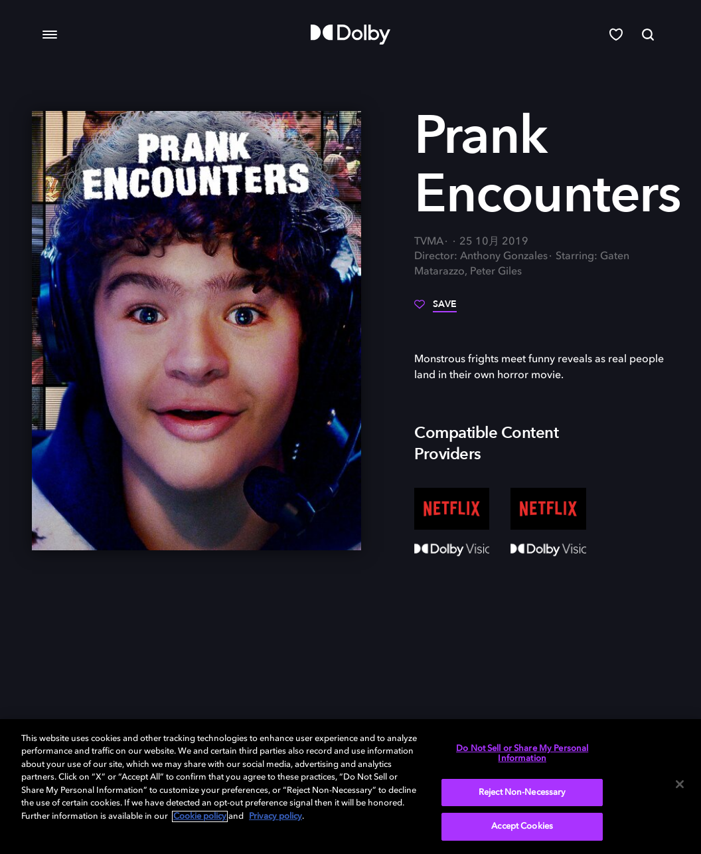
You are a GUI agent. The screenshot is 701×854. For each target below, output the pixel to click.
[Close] (679, 784)
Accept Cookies (522, 826)
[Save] (435, 309)
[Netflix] (451, 509)
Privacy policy (275, 816)
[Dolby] (350, 35)
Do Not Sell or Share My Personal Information (522, 754)
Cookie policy (199, 816)
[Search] (648, 34)
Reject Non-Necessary (522, 792)
